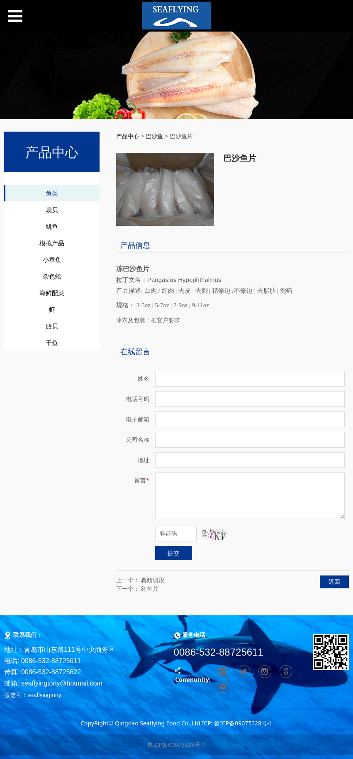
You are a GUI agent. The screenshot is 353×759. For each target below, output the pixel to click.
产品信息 (135, 245)
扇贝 (52, 210)
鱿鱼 (52, 226)
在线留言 (135, 351)
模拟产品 (51, 243)
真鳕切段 (152, 580)
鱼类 (52, 193)
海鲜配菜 (51, 293)
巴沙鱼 (154, 136)
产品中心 (127, 136)
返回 (334, 581)
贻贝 (52, 326)
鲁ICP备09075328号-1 (176, 745)
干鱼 (52, 342)
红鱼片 (149, 589)
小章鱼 (52, 259)
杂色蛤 (52, 276)
